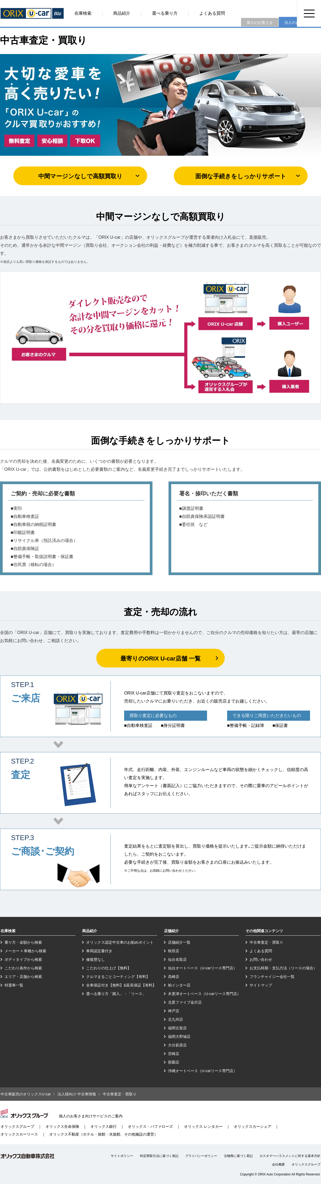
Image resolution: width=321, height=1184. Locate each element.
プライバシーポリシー (201, 1156)
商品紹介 (121, 13)
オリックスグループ (17, 1126)
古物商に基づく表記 (238, 1156)
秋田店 (173, 951)
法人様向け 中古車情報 (77, 1094)
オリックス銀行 (103, 1126)
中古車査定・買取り (266, 942)
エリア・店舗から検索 (23, 976)
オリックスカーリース (19, 1134)
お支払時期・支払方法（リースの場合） (283, 968)
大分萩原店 (177, 1045)
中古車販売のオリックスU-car (26, 1094)
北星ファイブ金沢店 (185, 1002)
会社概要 (278, 1164)
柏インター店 (179, 985)
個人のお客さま (260, 22)
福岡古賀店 (177, 1028)
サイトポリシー (122, 1156)
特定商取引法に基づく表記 (159, 1156)
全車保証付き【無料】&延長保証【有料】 (121, 985)
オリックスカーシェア (252, 1126)
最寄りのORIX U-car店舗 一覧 (160, 658)
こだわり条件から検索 (23, 968)
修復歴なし (95, 959)
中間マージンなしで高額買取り (80, 176)
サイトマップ (261, 985)
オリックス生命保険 (62, 1126)
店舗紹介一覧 (179, 942)
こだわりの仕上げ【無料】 (108, 968)
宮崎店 (173, 1054)
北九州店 (175, 1019)
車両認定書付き (99, 951)
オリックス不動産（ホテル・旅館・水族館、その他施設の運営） (103, 1134)
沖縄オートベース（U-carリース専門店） (202, 1071)
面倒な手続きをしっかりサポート (240, 176)
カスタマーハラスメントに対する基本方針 (289, 1156)
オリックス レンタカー (203, 1126)
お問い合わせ (261, 959)
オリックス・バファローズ (150, 1126)
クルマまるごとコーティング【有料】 (118, 976)
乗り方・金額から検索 (23, 942)
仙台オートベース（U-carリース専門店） (202, 968)
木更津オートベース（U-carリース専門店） (204, 994)
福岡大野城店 (179, 1036)
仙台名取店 (177, 959)
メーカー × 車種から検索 (25, 951)
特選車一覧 (14, 985)
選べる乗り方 (165, 13)
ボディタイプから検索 (23, 959)
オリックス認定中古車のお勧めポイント (120, 942)
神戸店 (173, 1011)
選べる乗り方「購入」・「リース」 (116, 994)
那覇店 (173, 1062)
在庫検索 (82, 13)
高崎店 (173, 976)
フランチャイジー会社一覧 (272, 976)
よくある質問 (212, 13)
